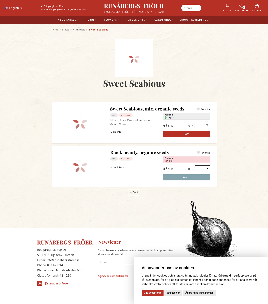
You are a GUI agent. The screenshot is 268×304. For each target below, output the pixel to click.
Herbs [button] (90, 19)
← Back (134, 192)
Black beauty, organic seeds (139, 152)
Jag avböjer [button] (173, 292)
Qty (190, 125)
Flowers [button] (110, 19)
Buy (187, 133)
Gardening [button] (162, 19)
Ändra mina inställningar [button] (199, 292)
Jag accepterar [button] (152, 292)
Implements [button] (135, 19)
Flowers (67, 29)
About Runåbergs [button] (194, 19)
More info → (117, 131)
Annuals (80, 29)
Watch (186, 177)
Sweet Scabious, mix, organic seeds (147, 109)
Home (55, 29)
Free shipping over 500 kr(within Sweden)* (65, 9)
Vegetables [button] (67, 19)
